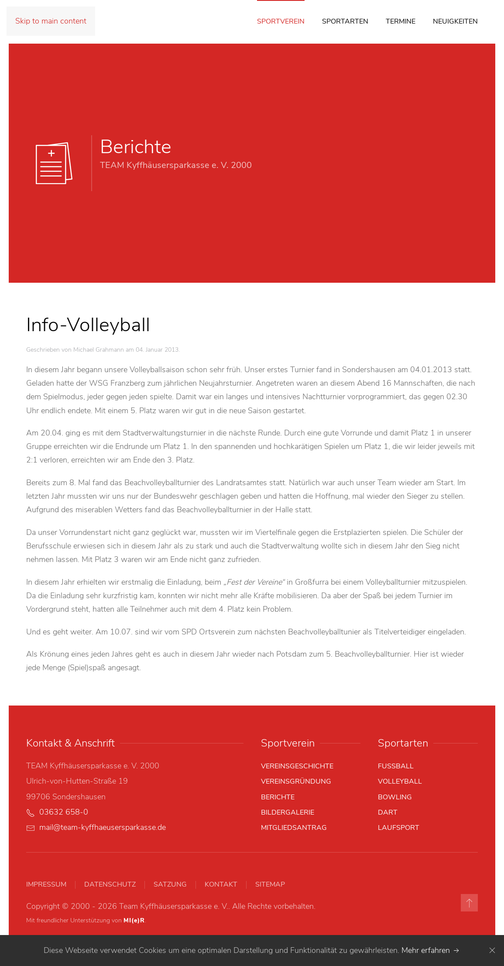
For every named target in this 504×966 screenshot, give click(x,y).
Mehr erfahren (431, 950)
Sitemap (270, 884)
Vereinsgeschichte (297, 766)
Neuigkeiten (455, 21)
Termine (400, 21)
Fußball (396, 766)
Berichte (278, 797)
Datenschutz (110, 884)
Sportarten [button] (345, 21)
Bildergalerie (287, 812)
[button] (469, 902)
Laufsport (398, 827)
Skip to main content (50, 21)
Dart (388, 812)
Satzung (170, 884)
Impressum (46, 884)
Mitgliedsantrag (294, 827)
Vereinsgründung (296, 781)
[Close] (492, 950)
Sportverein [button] (281, 21)
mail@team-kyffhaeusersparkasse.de (102, 827)
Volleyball (400, 781)
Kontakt (221, 884)
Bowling (395, 797)
